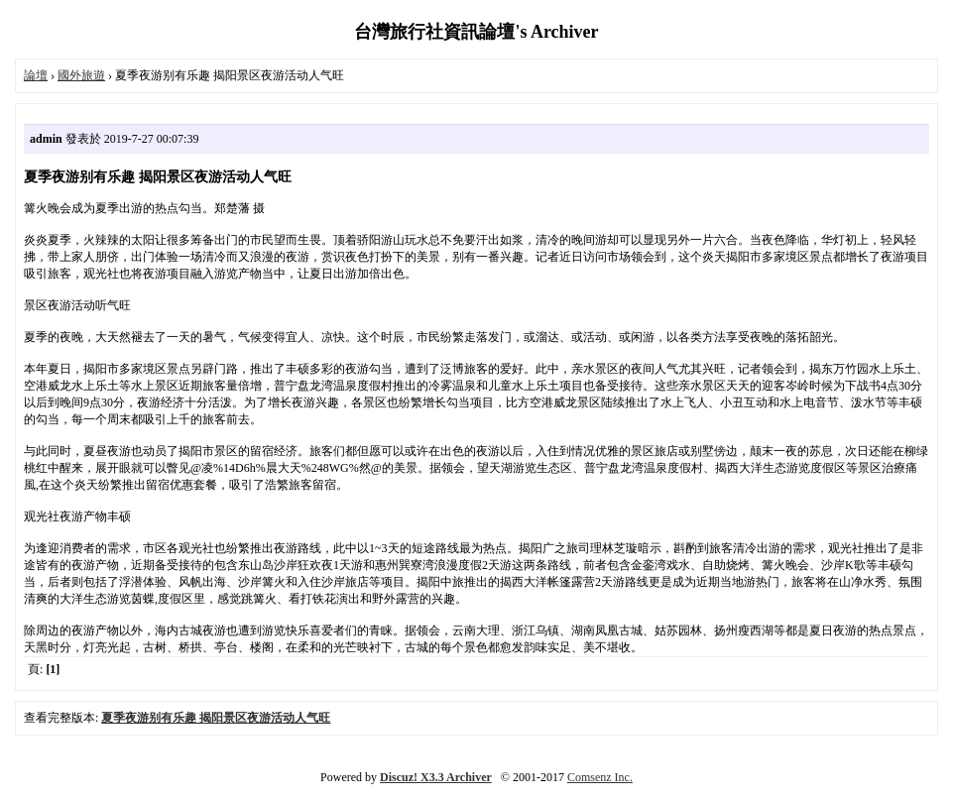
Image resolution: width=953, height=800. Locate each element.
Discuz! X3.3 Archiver (436, 777)
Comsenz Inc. (600, 777)
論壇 (36, 75)
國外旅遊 (81, 75)
